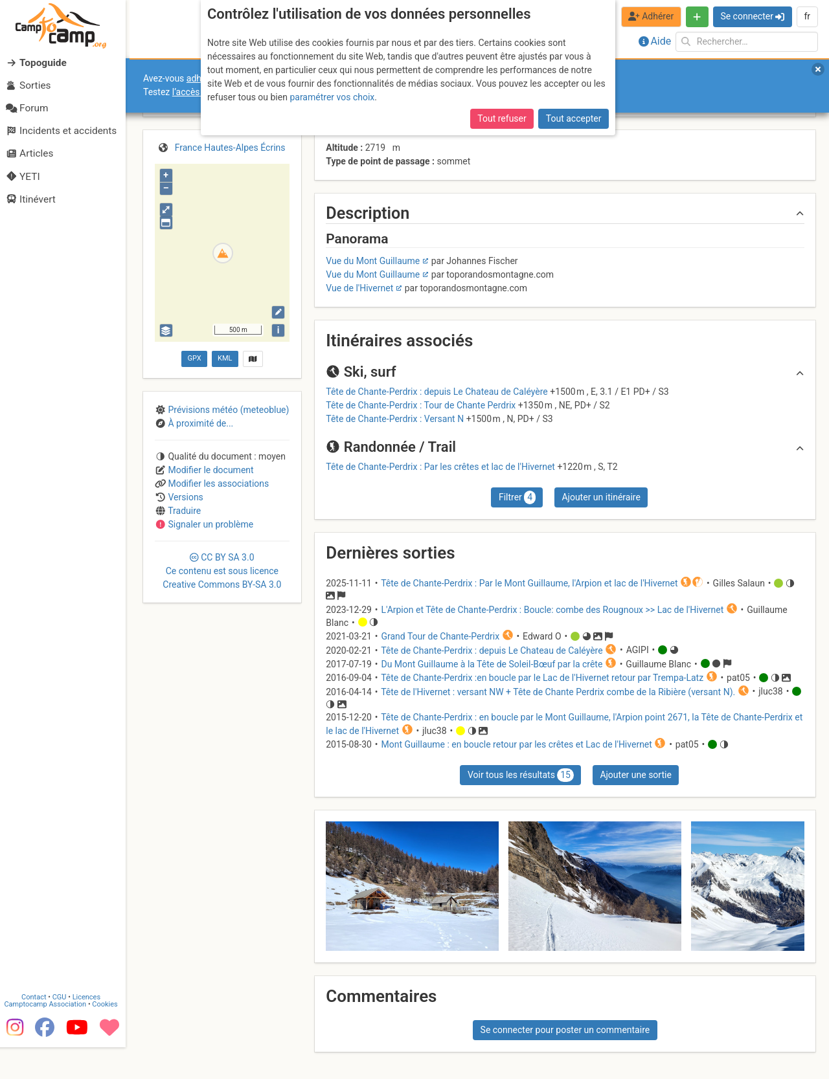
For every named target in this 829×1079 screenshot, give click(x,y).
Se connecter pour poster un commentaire (565, 1030)
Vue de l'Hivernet (359, 288)
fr (807, 16)
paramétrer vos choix (332, 97)
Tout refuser (501, 118)
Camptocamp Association (49, 1036)
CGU (63, 1029)
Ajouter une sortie (635, 775)
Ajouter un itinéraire (601, 497)
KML (225, 358)
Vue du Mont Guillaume (373, 261)
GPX (194, 358)
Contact (37, 1029)
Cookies (108, 1036)
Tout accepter (574, 118)
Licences (90, 1029)
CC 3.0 (222, 571)
